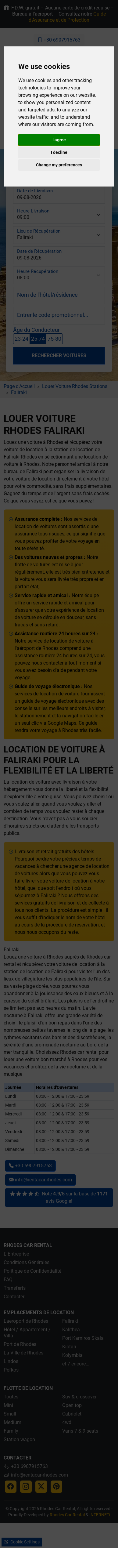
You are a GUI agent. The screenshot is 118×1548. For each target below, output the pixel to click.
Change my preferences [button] (59, 164)
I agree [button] (59, 139)
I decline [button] (59, 152)
